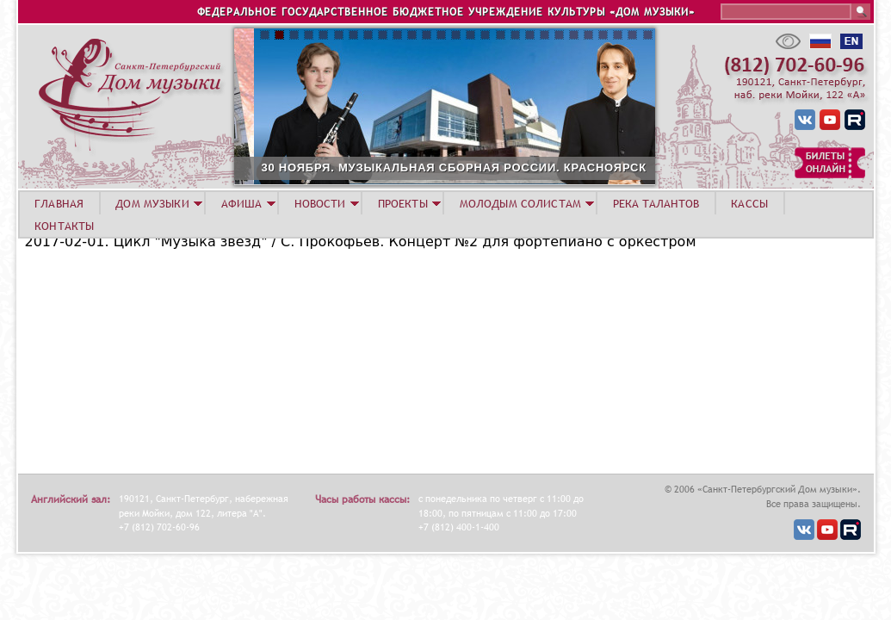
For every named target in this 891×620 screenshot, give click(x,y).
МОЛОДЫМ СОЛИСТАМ (520, 203)
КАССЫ (749, 203)
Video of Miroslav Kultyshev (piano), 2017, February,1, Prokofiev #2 (240, 360)
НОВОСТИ (320, 203)
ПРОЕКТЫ (403, 203)
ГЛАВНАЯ (59, 203)
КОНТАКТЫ (64, 225)
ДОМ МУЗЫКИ (152, 203)
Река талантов (656, 203)
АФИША (242, 203)
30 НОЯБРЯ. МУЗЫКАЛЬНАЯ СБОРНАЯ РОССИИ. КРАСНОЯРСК (505, 167)
